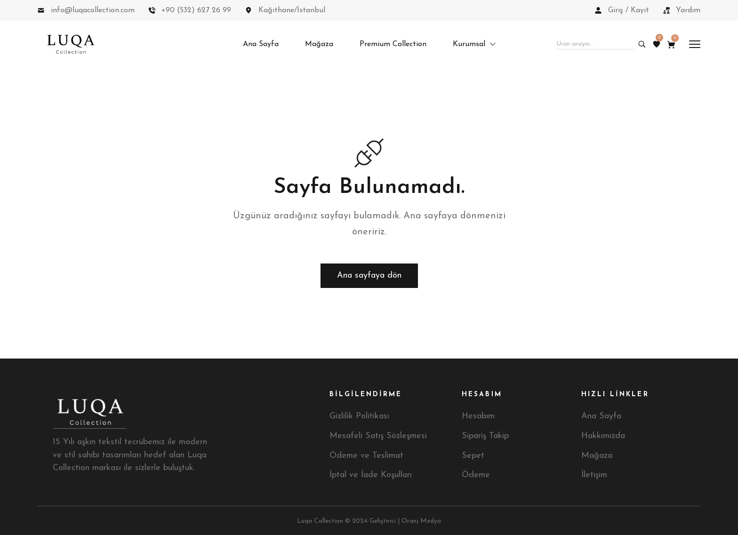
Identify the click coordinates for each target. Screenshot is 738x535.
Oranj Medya (421, 521)
